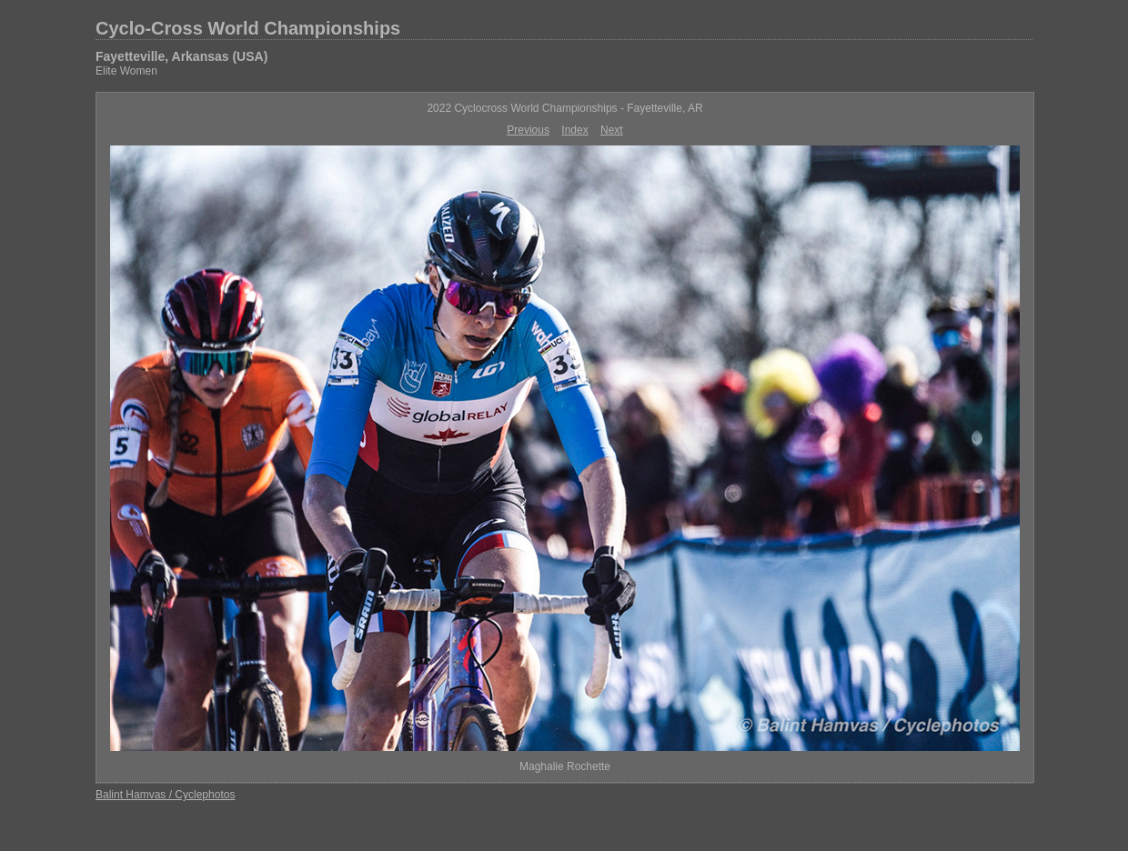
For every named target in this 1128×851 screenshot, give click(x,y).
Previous (528, 130)
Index (574, 130)
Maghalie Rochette (564, 766)
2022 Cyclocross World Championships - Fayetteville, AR (564, 108)
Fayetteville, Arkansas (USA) (181, 56)
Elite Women (126, 71)
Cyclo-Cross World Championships (248, 28)
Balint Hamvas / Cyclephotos (165, 794)
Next (611, 130)
